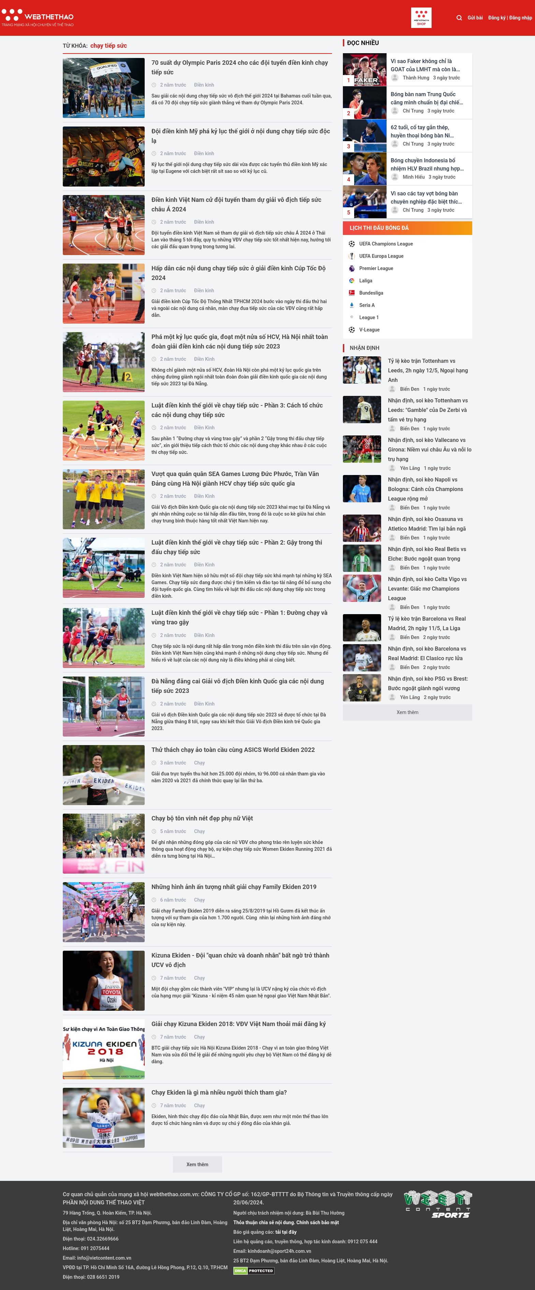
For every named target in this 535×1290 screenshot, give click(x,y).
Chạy (199, 763)
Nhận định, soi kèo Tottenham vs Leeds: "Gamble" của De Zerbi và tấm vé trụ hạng (428, 410)
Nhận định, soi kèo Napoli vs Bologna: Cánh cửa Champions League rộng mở (425, 489)
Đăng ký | (498, 17)
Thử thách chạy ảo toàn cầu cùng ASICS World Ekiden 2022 (233, 749)
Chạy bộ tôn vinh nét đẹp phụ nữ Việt (202, 818)
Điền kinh (204, 85)
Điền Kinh (204, 359)
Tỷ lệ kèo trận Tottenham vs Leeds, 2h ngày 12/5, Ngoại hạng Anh (428, 370)
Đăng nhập (520, 17)
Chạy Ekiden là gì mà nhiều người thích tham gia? (219, 1092)
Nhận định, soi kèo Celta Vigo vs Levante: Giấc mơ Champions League (427, 589)
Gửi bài (475, 17)
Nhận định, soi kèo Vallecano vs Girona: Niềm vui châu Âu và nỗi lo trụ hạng (430, 449)
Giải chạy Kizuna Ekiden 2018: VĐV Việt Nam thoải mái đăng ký (238, 1023)
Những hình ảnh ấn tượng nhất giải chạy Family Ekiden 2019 (234, 886)
